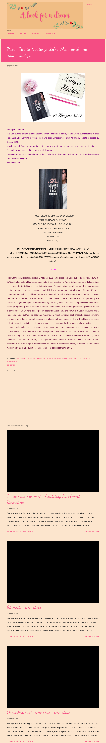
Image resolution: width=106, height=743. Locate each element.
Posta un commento (24, 531)
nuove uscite (85, 358)
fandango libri (34, 358)
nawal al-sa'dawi (58, 358)
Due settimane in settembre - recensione (38, 712)
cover (24, 358)
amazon (19, 358)
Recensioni (35, 33)
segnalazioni (12, 361)
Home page (10, 33)
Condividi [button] (11, 365)
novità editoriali (72, 358)
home (49, 358)
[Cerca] (89, 4)
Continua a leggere (91, 531)
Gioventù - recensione (24, 607)
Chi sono (23, 33)
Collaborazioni (50, 33)
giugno (43, 358)
